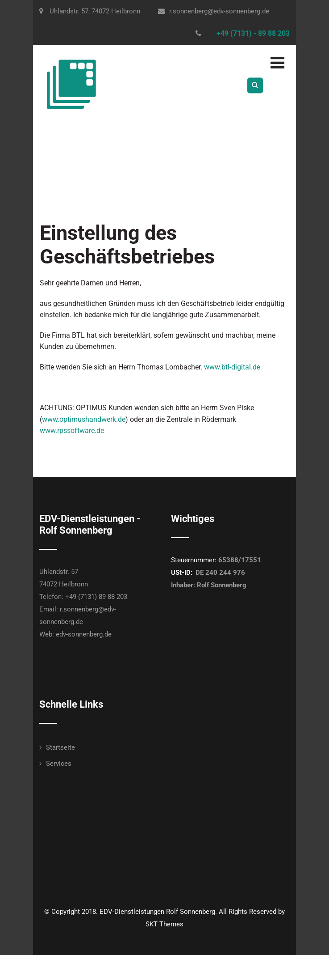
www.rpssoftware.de (72, 430)
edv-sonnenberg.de (84, 634)
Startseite (60, 747)
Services (58, 764)
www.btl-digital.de (232, 367)
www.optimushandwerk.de (83, 419)
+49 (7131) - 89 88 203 (253, 33)
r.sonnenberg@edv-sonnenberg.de (213, 11)
